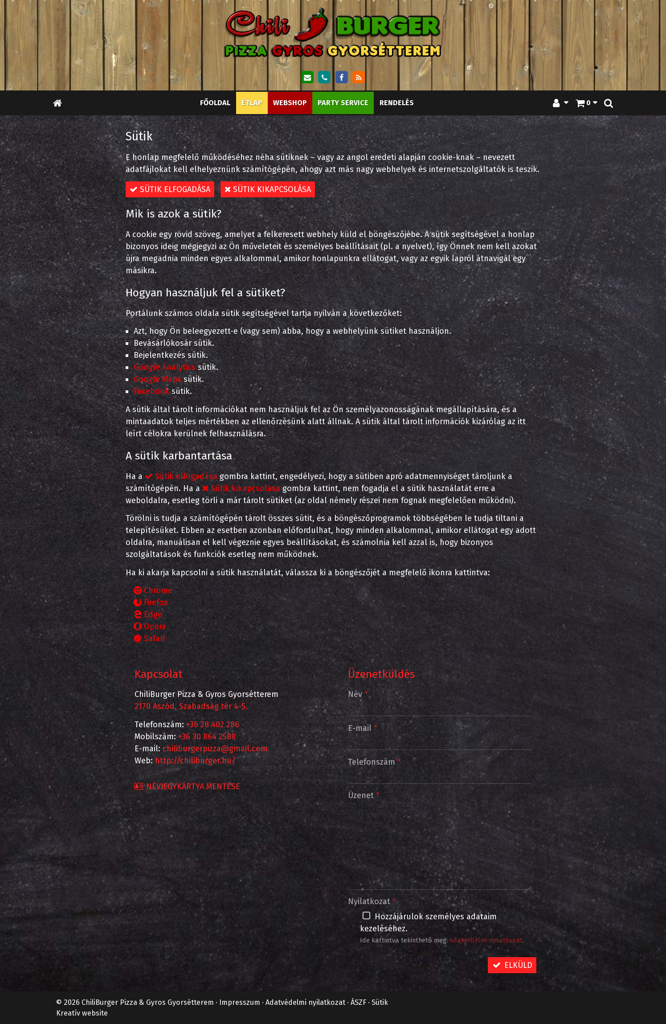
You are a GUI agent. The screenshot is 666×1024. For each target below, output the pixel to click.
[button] (609, 103)
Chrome (153, 590)
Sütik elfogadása (170, 189)
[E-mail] (307, 77)
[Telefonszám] (324, 77)
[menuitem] (215, 103)
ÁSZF (358, 1002)
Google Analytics (165, 367)
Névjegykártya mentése (187, 786)
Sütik (380, 1002)
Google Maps (157, 379)
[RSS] (358, 77)
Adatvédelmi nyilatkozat (486, 940)
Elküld (512, 965)
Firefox (151, 602)
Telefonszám (374, 762)
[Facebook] (342, 77)
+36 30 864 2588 (207, 736)
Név (358, 694)
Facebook (151, 391)
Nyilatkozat (372, 901)
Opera (150, 626)
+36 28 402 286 (212, 724)
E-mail (362, 728)
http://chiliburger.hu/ (195, 761)
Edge (148, 614)
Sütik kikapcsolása (268, 189)
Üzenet (364, 795)
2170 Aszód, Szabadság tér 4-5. (191, 706)
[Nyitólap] (333, 32)
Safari (149, 638)
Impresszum (239, 1002)
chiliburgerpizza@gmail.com (215, 749)
